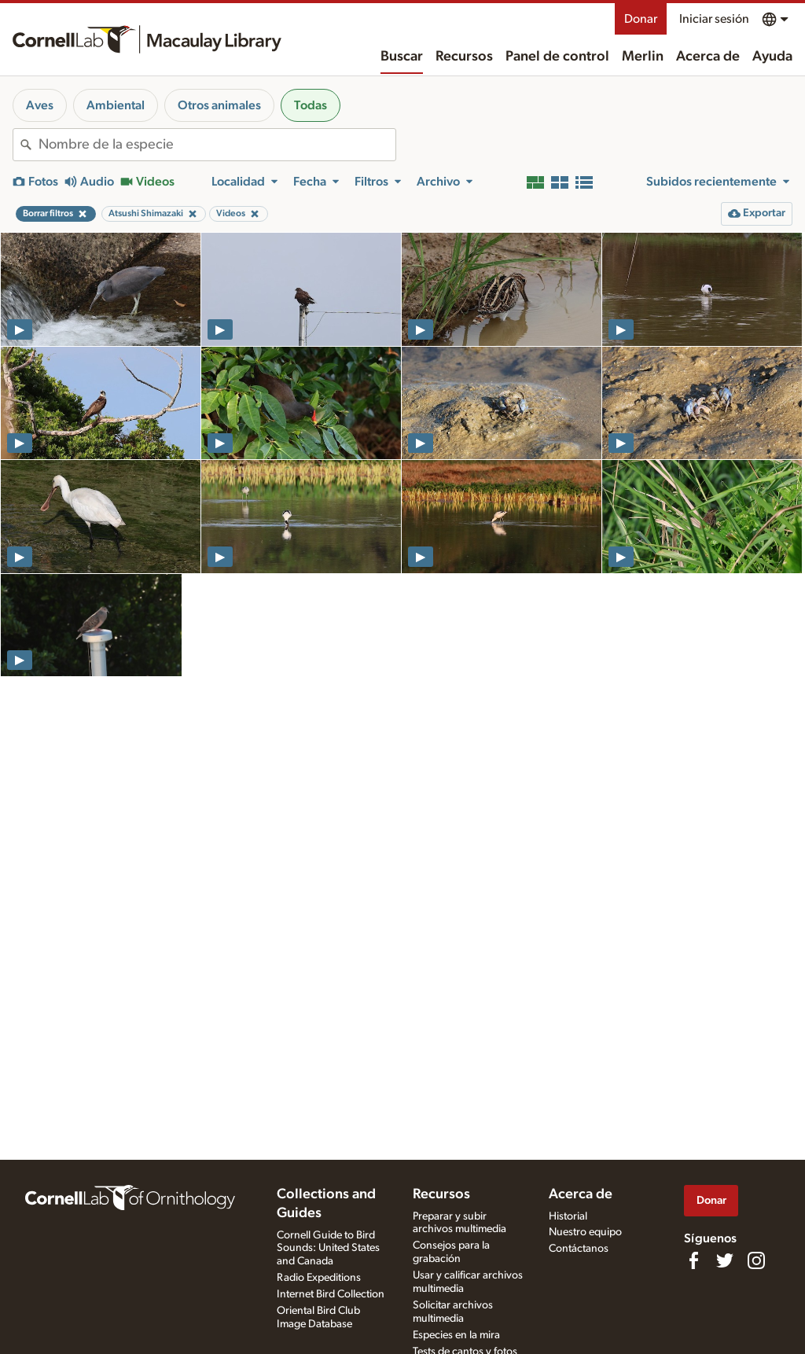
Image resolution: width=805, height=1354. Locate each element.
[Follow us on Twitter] (724, 1260)
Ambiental (115, 105)
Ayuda (772, 57)
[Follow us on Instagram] (756, 1260)
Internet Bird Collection (330, 1294)
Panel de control (557, 57)
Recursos (464, 57)
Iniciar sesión (714, 19)
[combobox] (217, 144)
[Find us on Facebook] (693, 1260)
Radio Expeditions (319, 1277)
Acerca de (708, 57)
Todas (310, 105)
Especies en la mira (456, 1335)
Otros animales (219, 105)
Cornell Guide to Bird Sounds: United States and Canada (328, 1249)
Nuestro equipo (585, 1232)
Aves (39, 105)
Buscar (401, 57)
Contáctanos (578, 1248)
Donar (640, 19)
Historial (568, 1216)
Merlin (642, 57)
